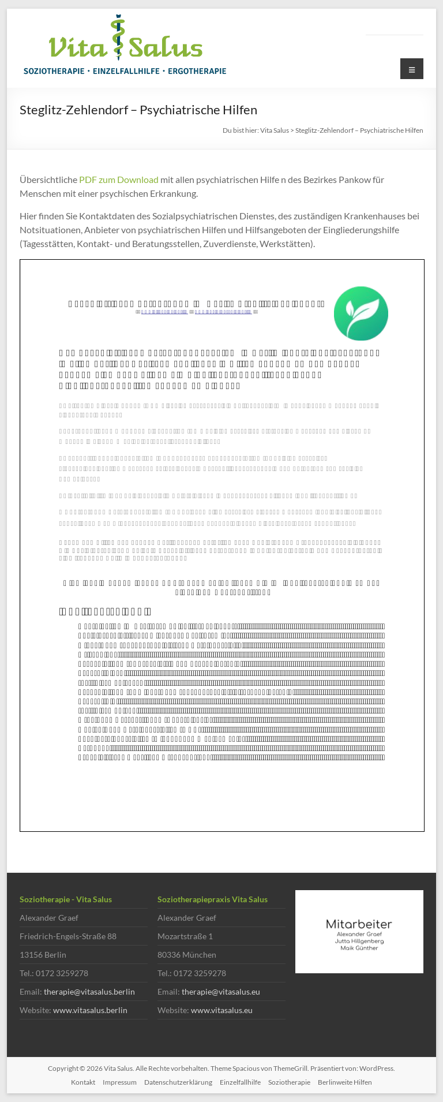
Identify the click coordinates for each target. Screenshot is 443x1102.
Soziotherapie (289, 1082)
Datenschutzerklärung (178, 1082)
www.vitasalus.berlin (90, 1010)
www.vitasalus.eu (222, 1010)
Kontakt (83, 1082)
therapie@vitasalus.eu (221, 991)
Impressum (120, 1082)
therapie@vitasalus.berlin (89, 991)
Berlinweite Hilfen (345, 1082)
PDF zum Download (119, 179)
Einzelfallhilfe (240, 1082)
